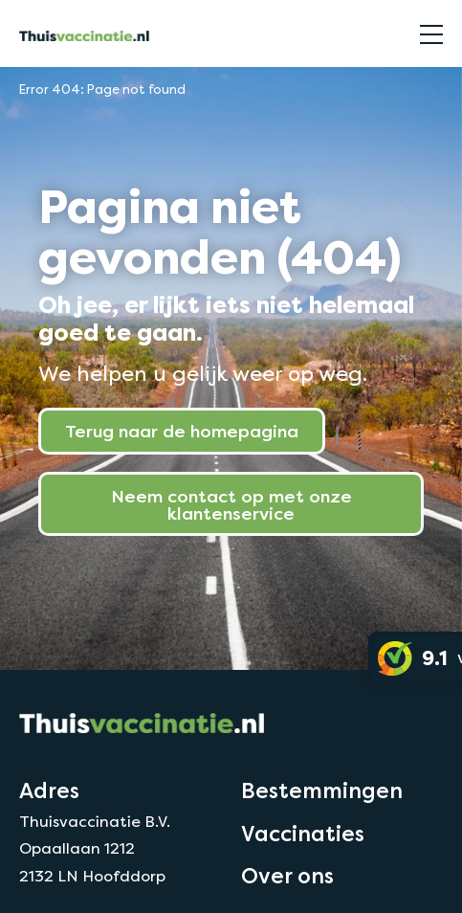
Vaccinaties (302, 833)
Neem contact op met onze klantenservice (231, 504)
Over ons (287, 875)
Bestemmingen (322, 790)
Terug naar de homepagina (181, 430)
